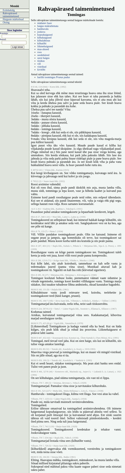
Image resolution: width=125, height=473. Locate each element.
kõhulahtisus (43, 40)
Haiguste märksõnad (13, 19)
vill (39, 63)
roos (39, 52)
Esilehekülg (9, 10)
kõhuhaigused (44, 37)
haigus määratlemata (47, 26)
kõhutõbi (41, 43)
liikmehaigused (45, 46)
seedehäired (43, 55)
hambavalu (42, 29)
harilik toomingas (53, 77)
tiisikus (41, 61)
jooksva (41, 32)
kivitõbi (41, 69)
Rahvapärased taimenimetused (11, 15)
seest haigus (43, 58)
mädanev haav (44, 23)
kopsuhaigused (44, 34)
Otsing (6, 22)
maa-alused (43, 49)
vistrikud (41, 66)
